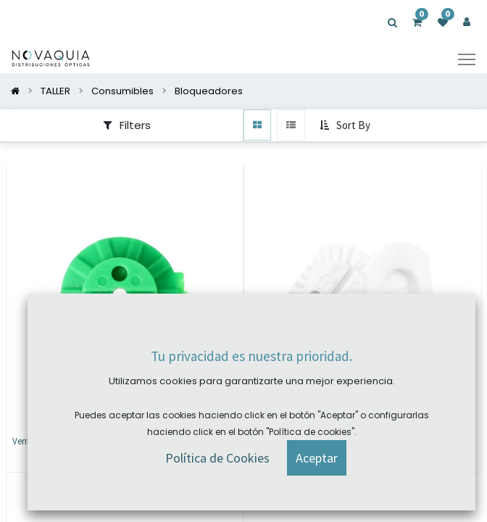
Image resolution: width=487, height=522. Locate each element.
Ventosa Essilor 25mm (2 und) (70, 441)
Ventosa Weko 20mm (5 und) (306, 441)
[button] (346, 126)
